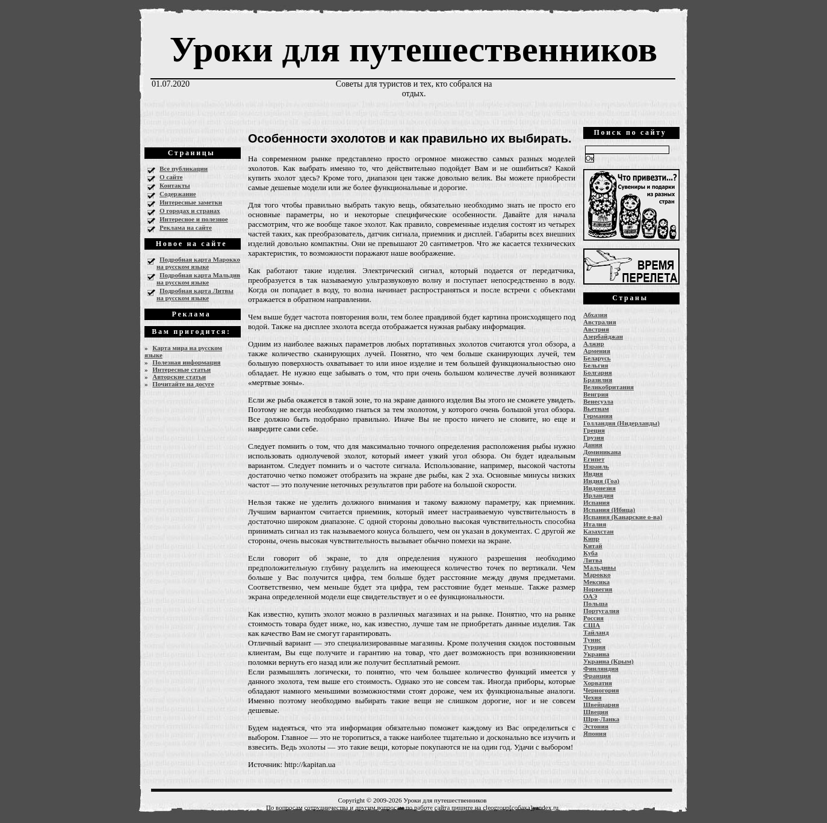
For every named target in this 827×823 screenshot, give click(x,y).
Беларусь (597, 358)
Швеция (596, 711)
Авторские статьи (179, 376)
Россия (593, 617)
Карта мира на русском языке (183, 351)
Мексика (596, 581)
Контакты (175, 185)
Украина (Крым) (608, 661)
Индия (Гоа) (601, 480)
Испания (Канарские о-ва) (622, 516)
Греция (594, 430)
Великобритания (608, 386)
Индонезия (599, 488)
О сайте (171, 176)
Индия (593, 473)
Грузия (593, 437)
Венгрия (596, 394)
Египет (593, 459)
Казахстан (598, 531)
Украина (596, 654)
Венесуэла (598, 401)
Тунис (592, 639)
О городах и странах (190, 210)
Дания (592, 444)
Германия (598, 415)
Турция (594, 646)
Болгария (597, 372)
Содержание (178, 193)
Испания (596, 502)
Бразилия (597, 379)
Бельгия (595, 365)
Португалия (601, 610)
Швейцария (601, 704)
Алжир (593, 343)
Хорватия (597, 682)
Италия (594, 524)
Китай (592, 545)
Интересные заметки (191, 202)
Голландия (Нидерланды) (621, 423)
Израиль (596, 466)
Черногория (601, 690)
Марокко (597, 574)
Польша (595, 603)
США (591, 625)
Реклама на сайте (186, 227)
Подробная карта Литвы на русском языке (195, 294)
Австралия (599, 321)
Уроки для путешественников (413, 49)
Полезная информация (186, 362)
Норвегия (597, 589)
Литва (592, 560)
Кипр (591, 538)
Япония (594, 733)
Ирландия (598, 495)
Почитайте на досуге (183, 383)
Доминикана (602, 451)
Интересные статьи (181, 369)
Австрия (596, 329)
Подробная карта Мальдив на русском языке (198, 278)
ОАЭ (590, 596)
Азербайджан (603, 336)
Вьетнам (596, 408)
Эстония (596, 726)
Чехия (592, 697)
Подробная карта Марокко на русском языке (198, 263)
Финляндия (600, 668)
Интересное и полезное (194, 219)
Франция (597, 675)
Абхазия (595, 314)
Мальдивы (599, 567)
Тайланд (596, 632)
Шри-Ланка (601, 719)
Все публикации (184, 168)
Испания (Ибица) (609, 509)
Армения (596, 350)
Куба (590, 552)
